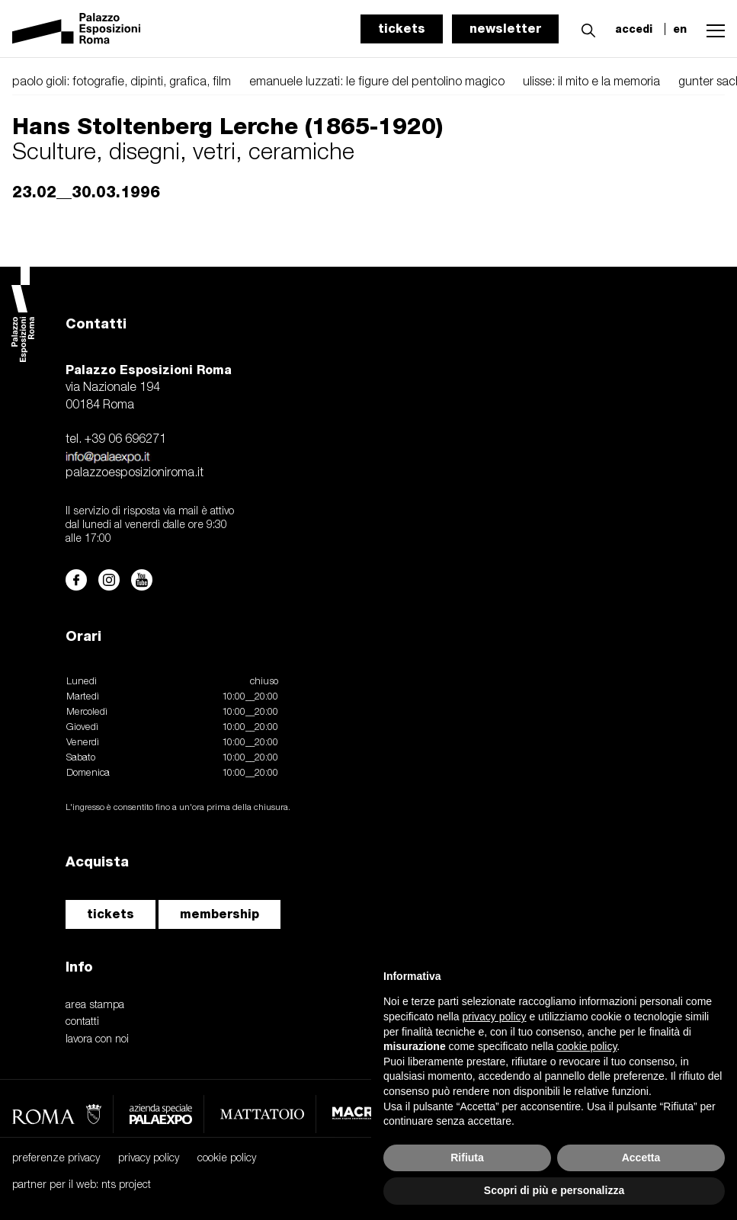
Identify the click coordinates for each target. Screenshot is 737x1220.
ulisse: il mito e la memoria (591, 82)
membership (219, 914)
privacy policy (148, 1159)
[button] (584, 28)
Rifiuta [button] (467, 1157)
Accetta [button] (641, 1157)
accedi (633, 29)
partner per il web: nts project (81, 1185)
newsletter (505, 28)
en (680, 29)
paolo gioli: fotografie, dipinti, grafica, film (121, 82)
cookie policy (226, 1159)
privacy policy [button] (495, 1016)
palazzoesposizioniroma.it (134, 473)
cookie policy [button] (586, 1046)
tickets (401, 28)
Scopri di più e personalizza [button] (554, 1190)
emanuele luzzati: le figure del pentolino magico (377, 82)
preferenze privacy (56, 1159)
